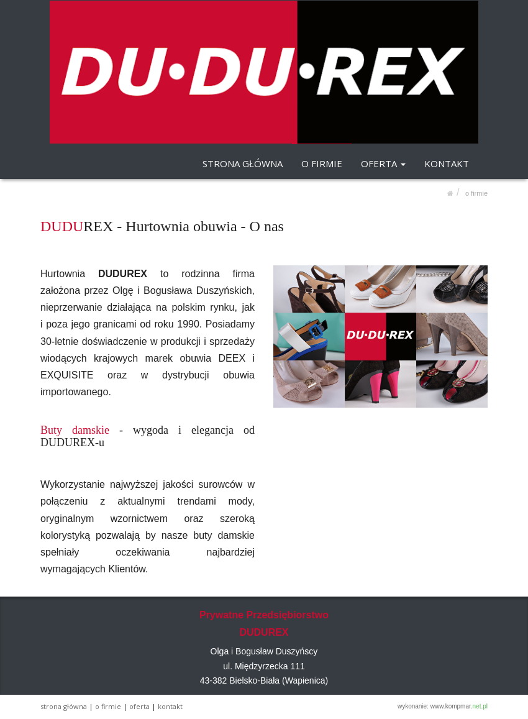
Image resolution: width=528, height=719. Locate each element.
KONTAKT (446, 163)
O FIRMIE (321, 163)
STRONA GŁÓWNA (243, 163)
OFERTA (383, 163)
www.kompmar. (459, 706)
